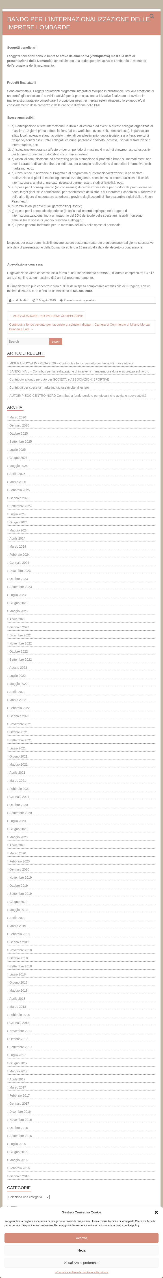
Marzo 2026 (17, 417)
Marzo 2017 (17, 1087)
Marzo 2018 (17, 1006)
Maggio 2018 (18, 990)
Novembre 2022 (20, 643)
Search (56, 341)
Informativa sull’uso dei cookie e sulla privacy (81, 1272)
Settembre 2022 (20, 659)
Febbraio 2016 (19, 1168)
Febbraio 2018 (19, 1015)
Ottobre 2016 (18, 1128)
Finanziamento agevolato (80, 300)
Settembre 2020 (20, 813)
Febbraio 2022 (19, 708)
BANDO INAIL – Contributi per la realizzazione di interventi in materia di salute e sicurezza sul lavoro (79, 371)
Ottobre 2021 (18, 732)
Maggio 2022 (18, 684)
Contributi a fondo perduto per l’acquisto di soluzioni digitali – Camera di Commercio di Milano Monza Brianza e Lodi (79, 327)
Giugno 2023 (18, 603)
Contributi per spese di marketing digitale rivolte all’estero (49, 387)
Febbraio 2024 (19, 554)
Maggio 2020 (18, 837)
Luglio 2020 (17, 821)
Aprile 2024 (17, 538)
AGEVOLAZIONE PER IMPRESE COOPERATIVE (46, 316)
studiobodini (20, 300)
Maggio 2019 (18, 910)
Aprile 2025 (17, 474)
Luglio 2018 (17, 974)
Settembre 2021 (20, 740)
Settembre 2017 (20, 1047)
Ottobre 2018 (18, 958)
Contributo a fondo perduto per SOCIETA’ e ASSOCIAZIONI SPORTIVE (59, 379)
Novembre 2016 (20, 1119)
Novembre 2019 (20, 877)
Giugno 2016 (18, 1152)
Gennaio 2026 (19, 425)
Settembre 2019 (20, 893)
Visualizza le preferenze (81, 1263)
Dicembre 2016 (20, 1111)
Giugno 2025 (18, 457)
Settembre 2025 (20, 441)
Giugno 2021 (18, 756)
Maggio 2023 (18, 611)
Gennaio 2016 (19, 1176)
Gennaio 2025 (19, 498)
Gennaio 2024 (19, 562)
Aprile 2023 (17, 619)
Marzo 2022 (17, 700)
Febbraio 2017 (19, 1095)
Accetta (81, 1238)
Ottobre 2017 (18, 1039)
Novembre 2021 (20, 724)
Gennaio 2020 (19, 869)
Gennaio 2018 (19, 1023)
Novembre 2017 (20, 1031)
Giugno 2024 (18, 522)
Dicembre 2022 (20, 635)
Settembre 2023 (20, 587)
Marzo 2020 (17, 853)
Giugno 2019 (18, 902)
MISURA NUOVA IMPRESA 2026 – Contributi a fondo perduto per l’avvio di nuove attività (71, 363)
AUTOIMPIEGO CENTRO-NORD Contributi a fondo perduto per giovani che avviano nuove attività (77, 395)
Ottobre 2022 (18, 651)
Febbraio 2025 (19, 490)
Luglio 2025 (17, 449)
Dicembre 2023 (20, 571)
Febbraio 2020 (19, 861)
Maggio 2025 (18, 466)
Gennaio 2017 (19, 1103)
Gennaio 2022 (19, 716)
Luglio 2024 (17, 514)
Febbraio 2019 (19, 934)
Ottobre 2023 (18, 579)
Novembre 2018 (20, 950)
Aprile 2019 (17, 918)
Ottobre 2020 (18, 805)
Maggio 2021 (18, 764)
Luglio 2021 (17, 748)
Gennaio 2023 (19, 627)
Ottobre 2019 (18, 885)
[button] (156, 1212)
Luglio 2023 (17, 595)
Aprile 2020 (17, 845)
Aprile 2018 (17, 998)
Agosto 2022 (18, 667)
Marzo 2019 (17, 926)
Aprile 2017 (17, 1079)
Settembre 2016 (20, 1136)
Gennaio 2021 (19, 797)
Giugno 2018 (18, 982)
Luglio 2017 (17, 1055)
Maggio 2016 (18, 1160)
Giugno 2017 (18, 1063)
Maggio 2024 (18, 530)
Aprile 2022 (17, 692)
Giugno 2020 (18, 829)
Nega (82, 1250)
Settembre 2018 (20, 966)
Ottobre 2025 (18, 433)
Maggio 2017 (18, 1071)
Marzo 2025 (17, 482)
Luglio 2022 (17, 675)
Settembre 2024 (20, 506)
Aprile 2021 (17, 772)
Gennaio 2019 (19, 942)
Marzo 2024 (17, 546)
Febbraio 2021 (19, 788)
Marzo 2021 (17, 780)
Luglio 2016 (17, 1144)
